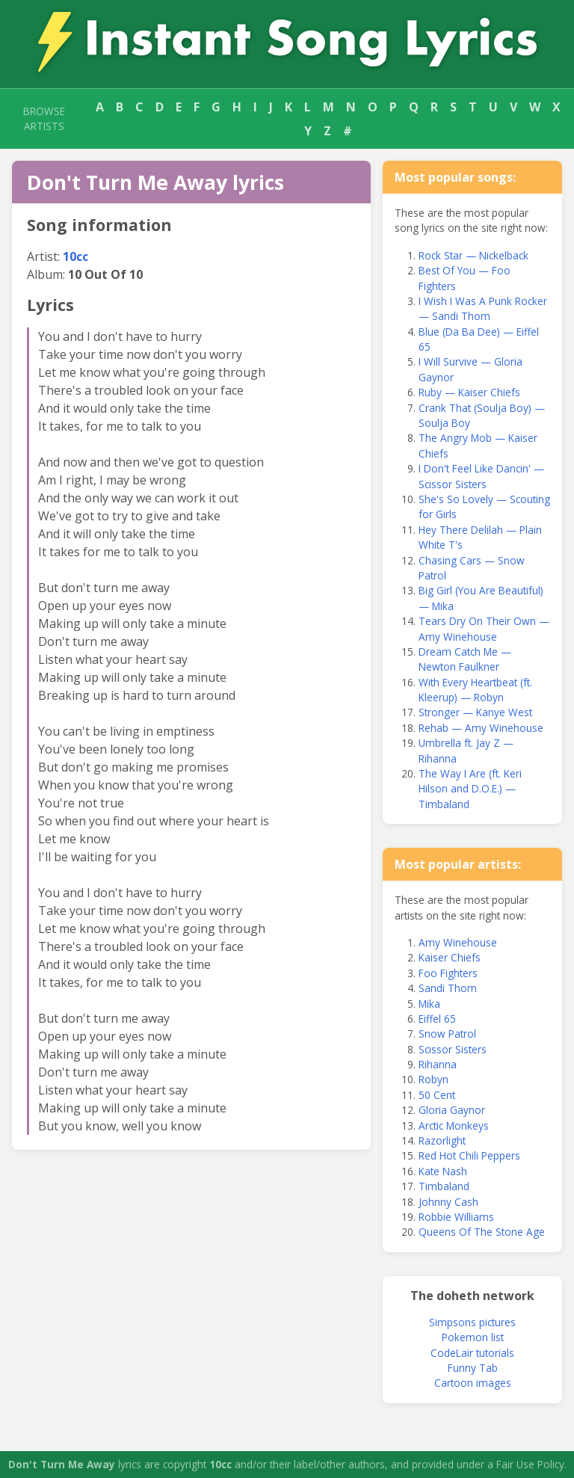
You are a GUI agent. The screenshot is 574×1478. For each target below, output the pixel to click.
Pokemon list (473, 1337)
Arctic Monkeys (454, 1125)
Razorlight (442, 1140)
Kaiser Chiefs (450, 957)
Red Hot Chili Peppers (469, 1155)
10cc (75, 256)
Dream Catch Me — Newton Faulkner (465, 659)
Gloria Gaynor (452, 1110)
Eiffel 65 (437, 1018)
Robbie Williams (456, 1217)
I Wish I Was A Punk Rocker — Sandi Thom (483, 308)
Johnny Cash (448, 1202)
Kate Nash (443, 1171)
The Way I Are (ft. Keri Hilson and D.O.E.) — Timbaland (470, 788)
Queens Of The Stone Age (482, 1232)
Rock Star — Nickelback (473, 255)
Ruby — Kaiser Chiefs (469, 392)
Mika (429, 1004)
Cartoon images (472, 1383)
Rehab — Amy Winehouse (481, 728)
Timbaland (444, 1186)
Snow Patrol (447, 1033)
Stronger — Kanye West (475, 712)
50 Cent (437, 1095)
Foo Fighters (448, 973)
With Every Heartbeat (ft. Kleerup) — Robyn (475, 689)
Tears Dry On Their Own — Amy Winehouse (484, 628)
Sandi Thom (448, 988)
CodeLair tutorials (472, 1353)
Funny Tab (473, 1368)
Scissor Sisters (453, 1049)
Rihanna (438, 1064)
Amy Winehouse (458, 942)
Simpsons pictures (472, 1322)
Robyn (433, 1079)
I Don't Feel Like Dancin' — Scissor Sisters (481, 475)
